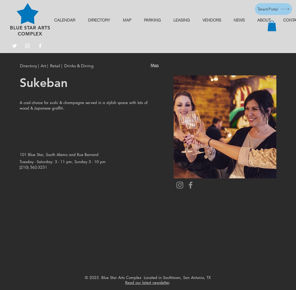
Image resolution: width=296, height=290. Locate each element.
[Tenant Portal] (273, 9)
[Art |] (44, 66)
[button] (271, 25)
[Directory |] (30, 66)
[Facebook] (40, 46)
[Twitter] (15, 46)
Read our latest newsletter (147, 282)
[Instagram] (27, 46)
